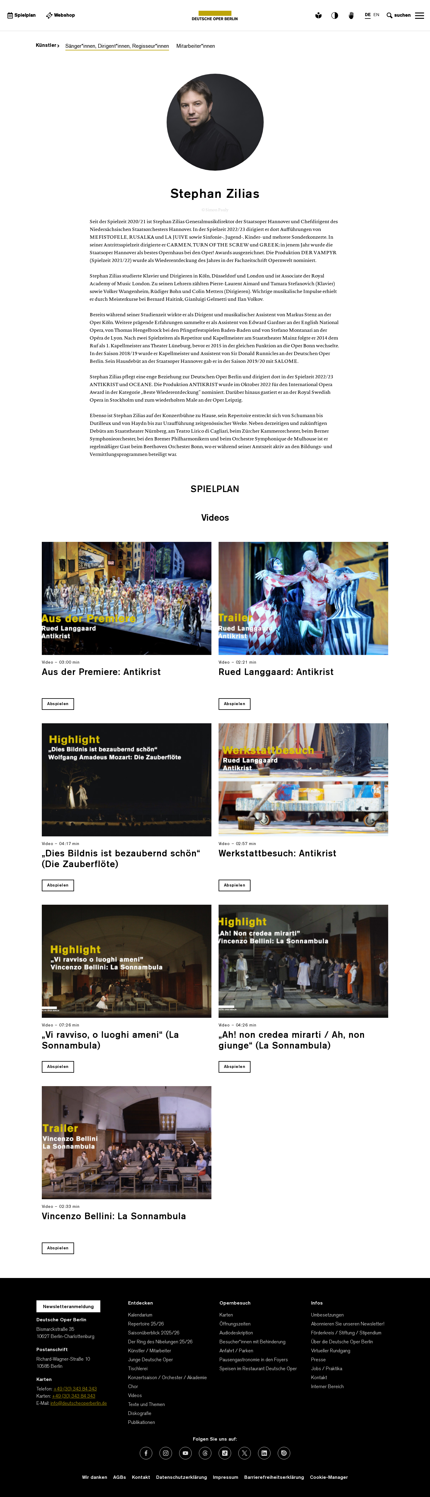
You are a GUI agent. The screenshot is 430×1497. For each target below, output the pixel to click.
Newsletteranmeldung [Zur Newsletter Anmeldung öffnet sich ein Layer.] (68, 1307)
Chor (133, 1387)
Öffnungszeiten (235, 1324)
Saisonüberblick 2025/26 (153, 1333)
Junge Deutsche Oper (150, 1360)
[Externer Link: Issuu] (284, 1453)
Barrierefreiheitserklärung (274, 1477)
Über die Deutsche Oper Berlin (342, 1342)
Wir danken (94, 1477)
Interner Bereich (327, 1387)
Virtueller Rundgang (330, 1351)
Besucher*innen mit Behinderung (252, 1342)
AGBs (119, 1477)
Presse (318, 1360)
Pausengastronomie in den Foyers (253, 1360)
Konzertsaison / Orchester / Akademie (167, 1378)
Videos (135, 1395)
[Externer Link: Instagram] (166, 1453)
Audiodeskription (236, 1333)
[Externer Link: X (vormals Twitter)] (245, 1453)
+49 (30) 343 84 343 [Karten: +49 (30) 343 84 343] (73, 1396)
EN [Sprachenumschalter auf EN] (376, 15)
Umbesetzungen (327, 1315)
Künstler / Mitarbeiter (149, 1351)
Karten (226, 1315)
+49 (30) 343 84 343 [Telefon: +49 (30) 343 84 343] (75, 1389)
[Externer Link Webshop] (59, 15)
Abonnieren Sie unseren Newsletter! (347, 1324)
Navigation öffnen (419, 15)
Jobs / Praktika (326, 1369)
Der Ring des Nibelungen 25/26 (160, 1342)
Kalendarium (140, 1315)
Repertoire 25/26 (146, 1324)
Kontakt (319, 1378)
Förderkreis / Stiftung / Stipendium (346, 1333)
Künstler (47, 45)
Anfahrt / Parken (236, 1351)
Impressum (225, 1477)
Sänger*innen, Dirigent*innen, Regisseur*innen (117, 46)
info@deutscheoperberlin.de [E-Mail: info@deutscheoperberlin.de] (78, 1403)
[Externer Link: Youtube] (185, 1453)
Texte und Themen (146, 1404)
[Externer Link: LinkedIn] (264, 1453)
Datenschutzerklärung (181, 1477)
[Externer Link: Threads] (205, 1453)
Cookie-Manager (329, 1477)
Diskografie (139, 1413)
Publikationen (141, 1422)
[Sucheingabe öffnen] (398, 15)
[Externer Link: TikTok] (225, 1453)
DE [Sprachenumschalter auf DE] (368, 15)
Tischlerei (138, 1369)
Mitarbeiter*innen (195, 46)
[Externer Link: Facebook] (146, 1453)
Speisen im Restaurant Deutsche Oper (258, 1369)
